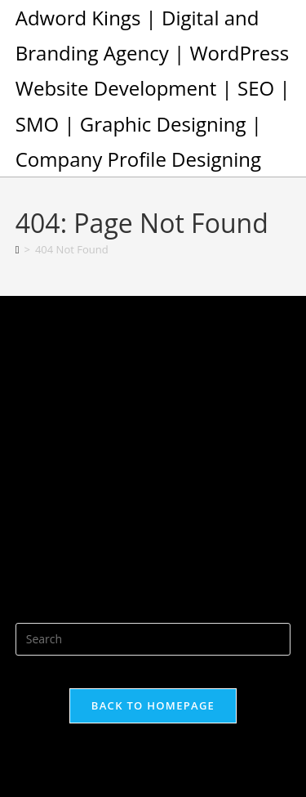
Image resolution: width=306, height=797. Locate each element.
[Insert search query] (153, 639)
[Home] (18, 249)
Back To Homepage (153, 705)
